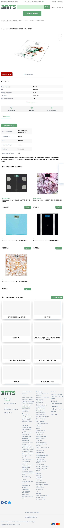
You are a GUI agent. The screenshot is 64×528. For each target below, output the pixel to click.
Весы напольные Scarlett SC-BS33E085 (14, 282)
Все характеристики (32, 102)
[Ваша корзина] (61, 166)
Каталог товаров (31, 13)
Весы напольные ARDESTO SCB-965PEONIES (47, 200)
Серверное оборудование (16, 317)
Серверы (16, 381)
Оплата (54, 1)
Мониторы (16, 338)
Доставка (60, 7)
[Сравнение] (61, 176)
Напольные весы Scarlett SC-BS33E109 (14, 241)
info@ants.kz (37, 1)
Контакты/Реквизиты (32, 512)
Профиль (54, 7)
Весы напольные (6, 198)
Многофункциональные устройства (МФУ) (48, 338)
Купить (27, 207)
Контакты (60, 1)
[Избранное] (61, 171)
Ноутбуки (47, 317)
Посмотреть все (57, 297)
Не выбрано (7, 400)
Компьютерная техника (47, 360)
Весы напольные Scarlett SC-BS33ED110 (46, 241)
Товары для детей (47, 381)
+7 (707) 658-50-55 (28, 1)
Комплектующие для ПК (16, 360)
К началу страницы (32, 517)
